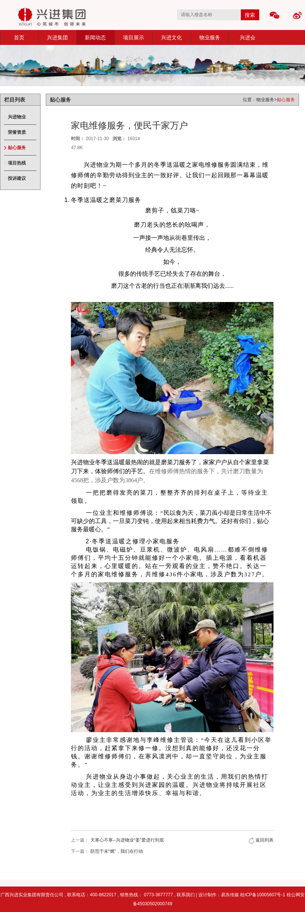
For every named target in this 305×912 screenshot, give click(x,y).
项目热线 (17, 163)
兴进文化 (171, 37)
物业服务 (209, 37)
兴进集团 (57, 37)
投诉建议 (17, 178)
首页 (19, 37)
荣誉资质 (17, 132)
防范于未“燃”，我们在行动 (116, 851)
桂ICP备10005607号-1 (263, 894)
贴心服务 (17, 147)
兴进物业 (17, 117)
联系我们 (186, 894)
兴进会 (247, 37)
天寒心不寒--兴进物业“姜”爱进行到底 (127, 840)
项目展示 (133, 37)
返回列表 (261, 840)
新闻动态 (95, 37)
